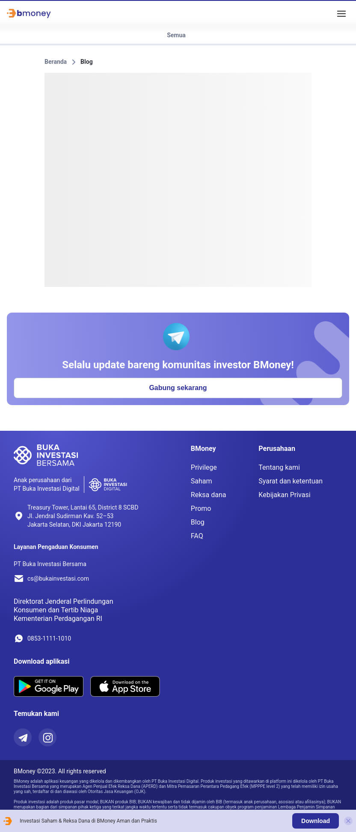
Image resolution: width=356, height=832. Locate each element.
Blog (86, 61)
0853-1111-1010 (49, 638)
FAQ (197, 536)
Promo (201, 508)
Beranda (55, 61)
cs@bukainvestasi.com (58, 578)
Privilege (204, 467)
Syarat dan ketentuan (290, 481)
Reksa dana (208, 495)
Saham (201, 481)
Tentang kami (279, 467)
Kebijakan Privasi (284, 495)
